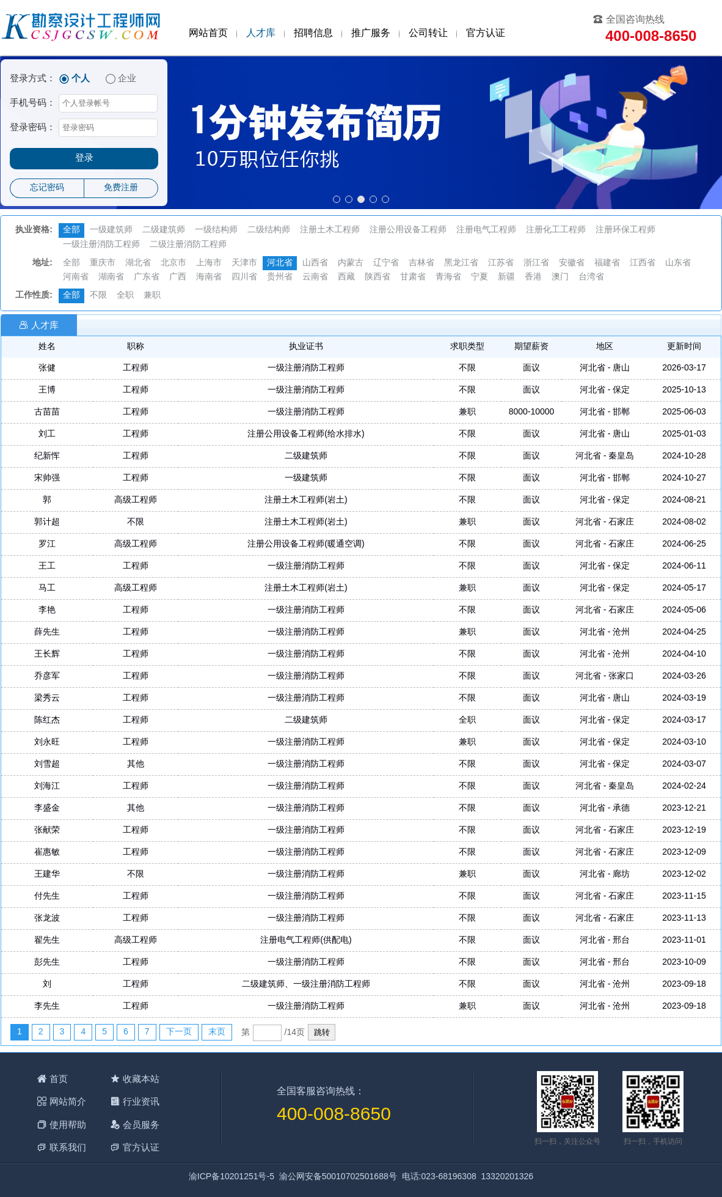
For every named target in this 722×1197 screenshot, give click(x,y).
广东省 (146, 277)
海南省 (209, 277)
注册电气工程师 (486, 230)
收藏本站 (141, 1078)
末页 (216, 1032)
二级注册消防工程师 (188, 244)
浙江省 (536, 263)
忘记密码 (47, 188)
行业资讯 (141, 1101)
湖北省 (138, 263)
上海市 (209, 263)
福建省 (607, 263)
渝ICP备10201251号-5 (231, 1177)
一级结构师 (216, 230)
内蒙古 (350, 263)
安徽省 (572, 263)
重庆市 (102, 263)
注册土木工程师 (330, 230)
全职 (125, 295)
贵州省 (280, 277)
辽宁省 (386, 263)
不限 (98, 295)
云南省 (315, 277)
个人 (80, 79)
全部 (71, 230)
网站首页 (208, 33)
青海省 (448, 277)
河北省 (280, 263)
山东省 (678, 263)
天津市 (244, 263)
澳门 (560, 277)
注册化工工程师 (556, 230)
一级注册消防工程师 (101, 244)
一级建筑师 (111, 230)
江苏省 (501, 263)
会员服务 (141, 1124)
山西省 (315, 263)
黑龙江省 (461, 263)
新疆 (506, 277)
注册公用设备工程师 (408, 230)
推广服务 (370, 33)
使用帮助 (67, 1124)
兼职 (152, 295)
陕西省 (377, 277)
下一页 (179, 1032)
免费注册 (121, 188)
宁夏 (479, 277)
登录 (84, 158)
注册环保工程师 (625, 230)
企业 (127, 79)
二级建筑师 (163, 230)
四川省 (244, 277)
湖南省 (111, 277)
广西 (177, 277)
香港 (533, 277)
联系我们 (67, 1147)
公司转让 (428, 33)
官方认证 (485, 33)
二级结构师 (268, 230)
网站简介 (67, 1101)
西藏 (346, 277)
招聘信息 (313, 33)
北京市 (173, 263)
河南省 (76, 277)
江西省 (642, 263)
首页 (58, 1078)
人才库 (260, 33)
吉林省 (421, 263)
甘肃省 (413, 277)
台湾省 (591, 277)
